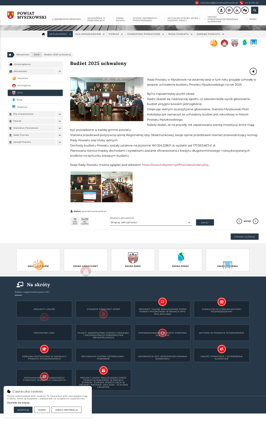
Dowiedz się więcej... (19, 402)
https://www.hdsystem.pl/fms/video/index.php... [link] (176, 165)
